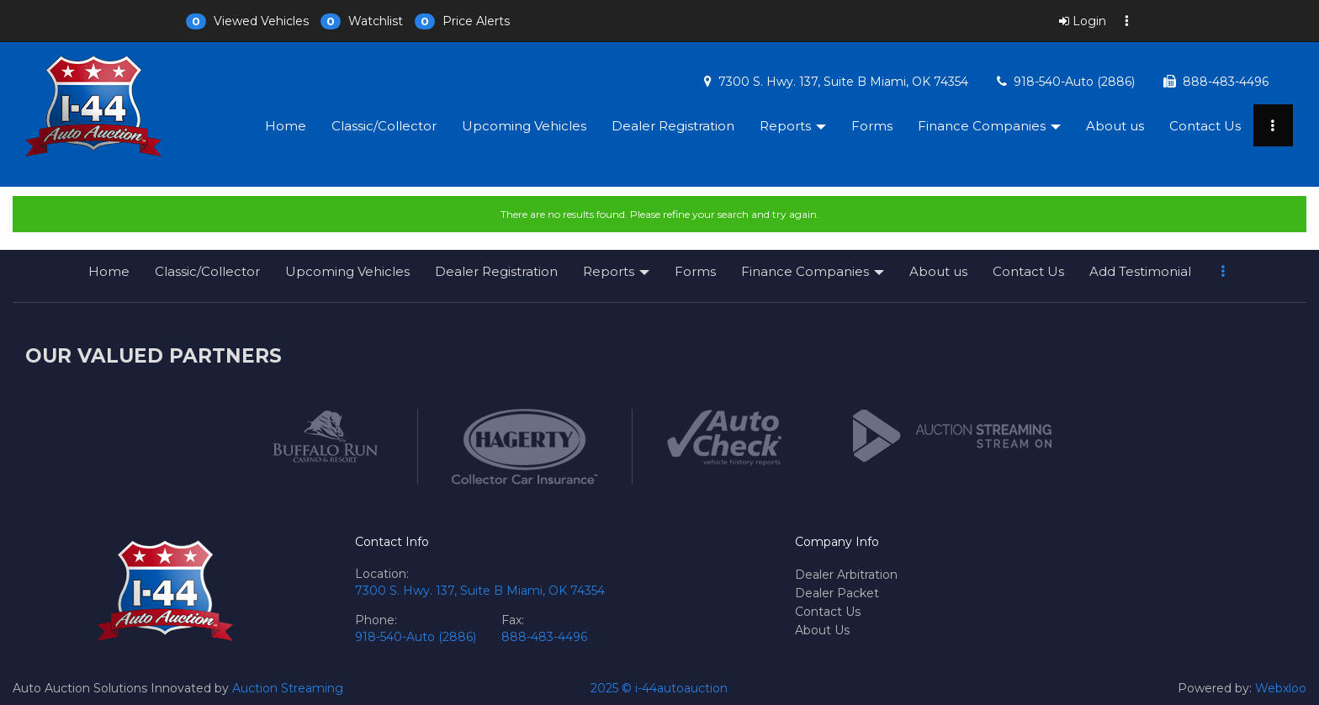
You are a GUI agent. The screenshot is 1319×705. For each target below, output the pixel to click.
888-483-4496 (1226, 81)
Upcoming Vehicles (524, 126)
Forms (872, 126)
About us (1115, 126)
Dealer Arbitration (846, 574)
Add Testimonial (1140, 271)
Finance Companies (989, 126)
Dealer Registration (673, 126)
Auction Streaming (287, 688)
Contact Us (1205, 126)
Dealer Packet (837, 593)
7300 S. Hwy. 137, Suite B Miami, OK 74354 (843, 81)
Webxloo (1280, 688)
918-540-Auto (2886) (1074, 81)
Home (285, 126)
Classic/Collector (384, 126)
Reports (793, 126)
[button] (247, 21)
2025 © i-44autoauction (659, 688)
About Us (822, 630)
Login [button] (1082, 21)
